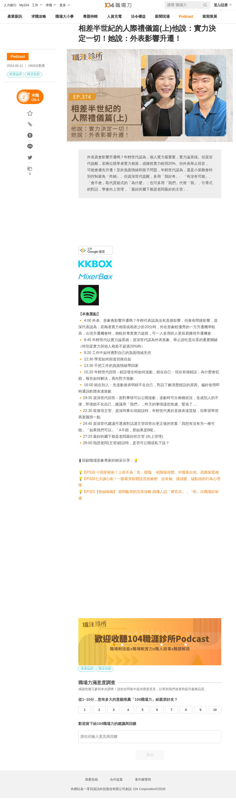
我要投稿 (91, 779)
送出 (149, 755)
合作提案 (116, 779)
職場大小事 (64, 16)
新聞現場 (162, 16)
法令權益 (138, 16)
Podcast (186, 16)
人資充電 (114, 16)
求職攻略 (38, 16)
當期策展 (209, 16)
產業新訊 (14, 16)
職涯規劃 (33, 74)
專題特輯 (90, 16)
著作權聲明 (143, 779)
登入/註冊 (221, 5)
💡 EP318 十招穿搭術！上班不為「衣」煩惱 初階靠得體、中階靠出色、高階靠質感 (148, 472)
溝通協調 (15, 74)
